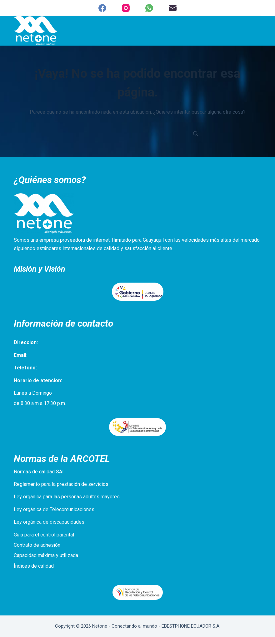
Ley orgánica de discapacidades (49, 522)
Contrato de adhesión (37, 545)
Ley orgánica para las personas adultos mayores (67, 497)
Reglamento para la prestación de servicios (61, 484)
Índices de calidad (34, 566)
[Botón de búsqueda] (195, 133)
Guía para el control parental (44, 535)
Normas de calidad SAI (39, 472)
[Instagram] (126, 8)
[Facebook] (102, 8)
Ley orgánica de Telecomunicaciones (54, 509)
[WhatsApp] (149, 8)
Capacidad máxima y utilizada (46, 555)
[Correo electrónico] (173, 8)
